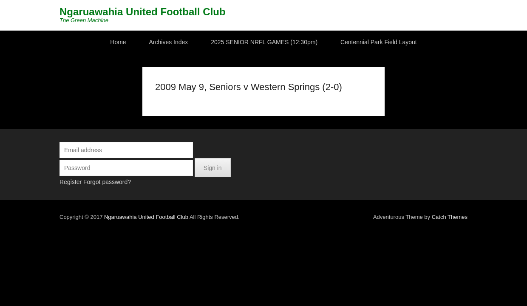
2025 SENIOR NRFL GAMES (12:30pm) (264, 42)
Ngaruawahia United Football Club (117, 11)
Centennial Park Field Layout (378, 42)
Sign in (187, 167)
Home (118, 42)
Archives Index (168, 42)
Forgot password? (81, 181)
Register (45, 181)
